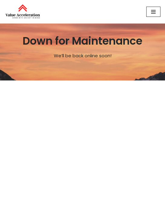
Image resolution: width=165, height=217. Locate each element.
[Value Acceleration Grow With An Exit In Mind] (23, 11)
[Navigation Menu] (153, 12)
